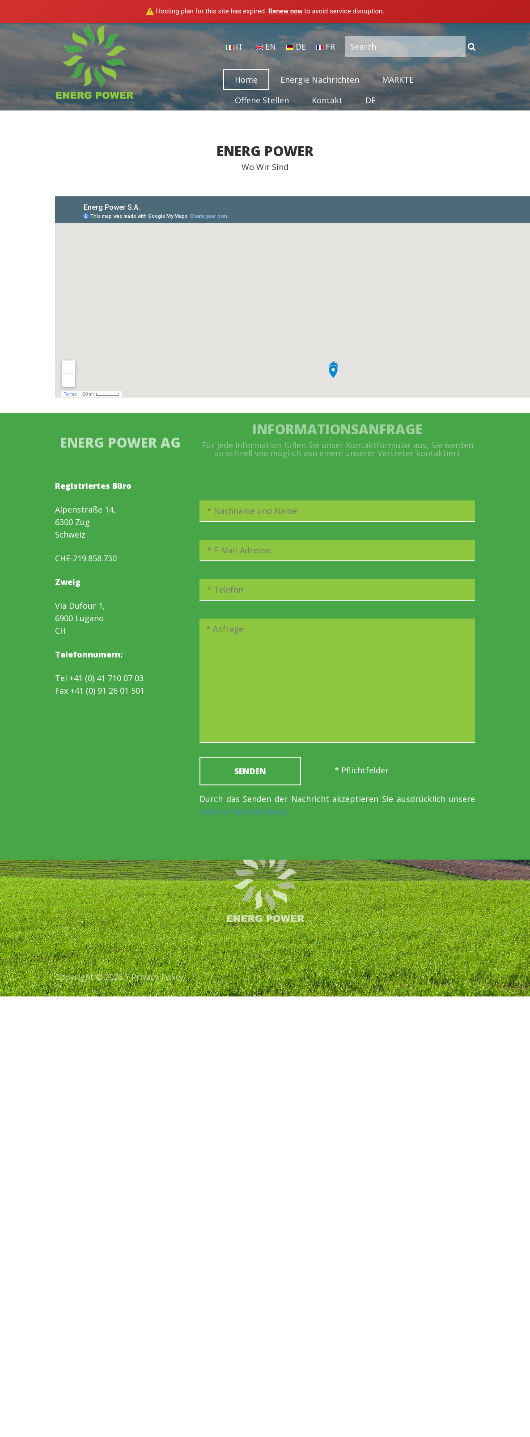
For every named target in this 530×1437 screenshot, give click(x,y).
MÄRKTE (398, 79)
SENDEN (250, 771)
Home (246, 79)
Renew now (285, 11)
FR (325, 46)
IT (234, 46)
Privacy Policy (157, 979)
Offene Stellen (262, 100)
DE (296, 46)
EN (266, 46)
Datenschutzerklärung (242, 811)
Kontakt (327, 100)
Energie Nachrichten (319, 79)
